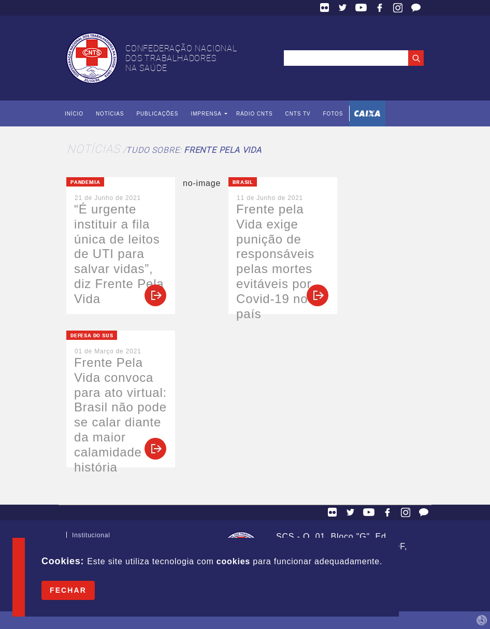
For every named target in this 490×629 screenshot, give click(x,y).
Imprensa (206, 114)
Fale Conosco (416, 8)
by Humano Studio (482, 620)
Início (74, 114)
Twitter (343, 8)
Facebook (379, 8)
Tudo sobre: (193, 149)
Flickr (325, 8)
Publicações (157, 114)
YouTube (361, 8)
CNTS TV (298, 114)
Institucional (91, 537)
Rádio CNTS (254, 114)
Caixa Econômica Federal (367, 113)
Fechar (68, 590)
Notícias (110, 114)
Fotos (333, 114)
